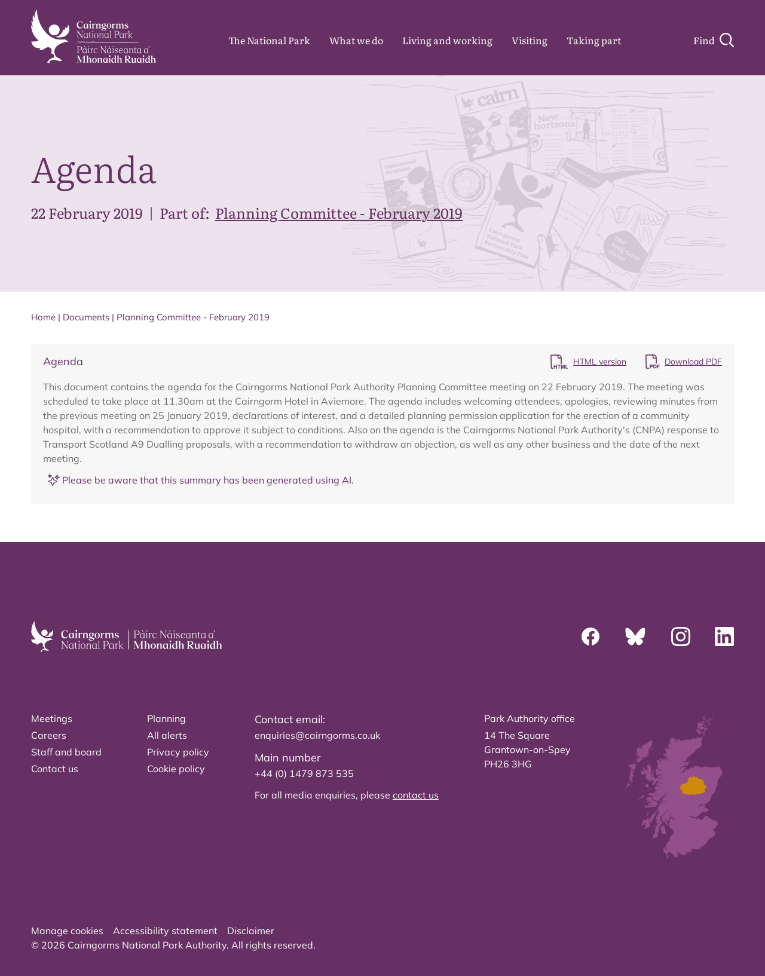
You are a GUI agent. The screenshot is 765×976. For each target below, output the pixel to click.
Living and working (447, 40)
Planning (166, 718)
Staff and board (66, 752)
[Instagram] (680, 636)
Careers (48, 735)
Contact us (54, 769)
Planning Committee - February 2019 (339, 212)
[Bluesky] (635, 636)
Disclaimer (250, 931)
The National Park (269, 40)
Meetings (51, 718)
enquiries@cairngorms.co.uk (317, 735)
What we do (356, 40)
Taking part (594, 40)
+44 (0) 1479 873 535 (304, 773)
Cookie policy (176, 769)
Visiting (529, 40)
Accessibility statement (165, 931)
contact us (416, 795)
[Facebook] (590, 636)
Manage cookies (67, 931)
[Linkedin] (724, 636)
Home (43, 317)
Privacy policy (178, 752)
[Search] (713, 40)
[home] (93, 36)
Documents (86, 317)
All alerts (167, 735)
